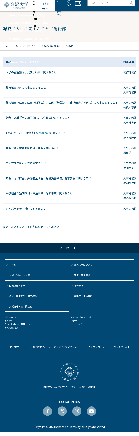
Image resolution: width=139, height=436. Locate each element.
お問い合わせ (10, 317)
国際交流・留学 (17, 285)
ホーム (12, 264)
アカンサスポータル (96, 346)
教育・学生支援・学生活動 (23, 295)
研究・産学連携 (82, 275)
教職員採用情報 (11, 327)
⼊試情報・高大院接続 (20, 306)
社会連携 (78, 285)
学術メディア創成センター (65, 346)
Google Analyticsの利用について (18, 324)
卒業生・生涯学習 (83, 295)
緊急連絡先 (39, 346)
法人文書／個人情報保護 (80, 317)
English (73, 320)
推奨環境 (8, 320)
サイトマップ (76, 324)
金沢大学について (83, 264)
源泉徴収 (44, 133)
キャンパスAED (122, 346)
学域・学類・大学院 (19, 275)
